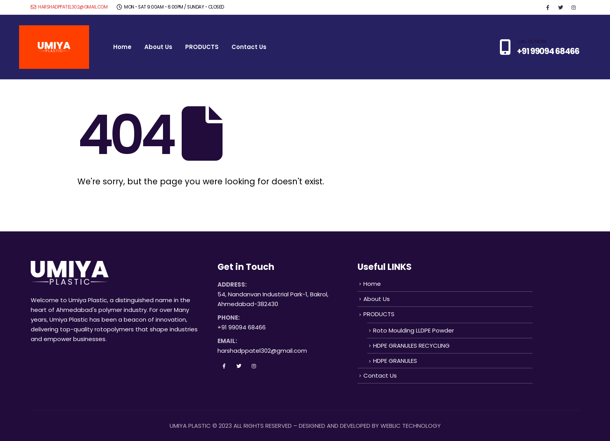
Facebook (224, 366)
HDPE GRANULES (395, 361)
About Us (158, 47)
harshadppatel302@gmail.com (69, 7)
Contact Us (248, 47)
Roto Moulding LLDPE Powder (413, 330)
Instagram (253, 366)
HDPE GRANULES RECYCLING (411, 345)
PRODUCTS (202, 47)
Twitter (239, 366)
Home (122, 47)
